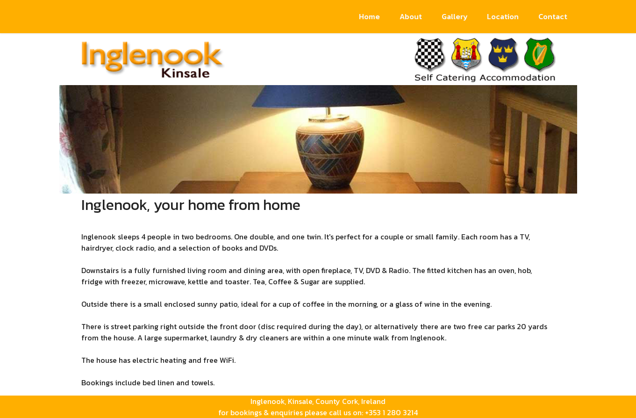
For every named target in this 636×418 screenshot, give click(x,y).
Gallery (455, 16)
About (411, 16)
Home (369, 16)
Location (503, 16)
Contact (552, 16)
